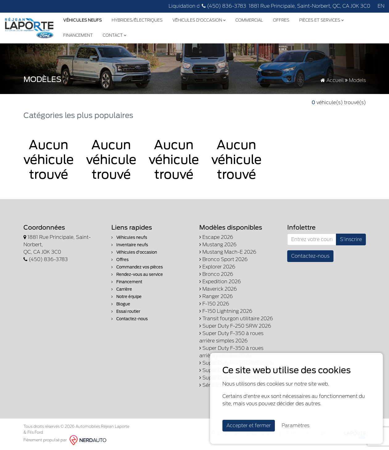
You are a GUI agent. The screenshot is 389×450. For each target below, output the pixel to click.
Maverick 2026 (218, 289)
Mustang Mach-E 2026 (227, 252)
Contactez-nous (129, 319)
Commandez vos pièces (137, 267)
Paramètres (295, 425)
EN (381, 6)
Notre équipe (126, 296)
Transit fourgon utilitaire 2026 (236, 318)
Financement (78, 35)
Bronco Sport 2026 (223, 259)
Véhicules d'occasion (199, 20)
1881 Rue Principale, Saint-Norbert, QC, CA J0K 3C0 (309, 6)
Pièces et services (321, 20)
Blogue (120, 304)
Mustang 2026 (218, 245)
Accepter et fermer (248, 425)
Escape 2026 (216, 237)
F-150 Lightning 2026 (225, 311)
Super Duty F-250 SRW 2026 (235, 326)
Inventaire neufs (129, 245)
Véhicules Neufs (82, 20)
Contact (114, 35)
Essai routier (125, 311)
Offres (281, 20)
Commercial (249, 20)
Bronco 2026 (216, 274)
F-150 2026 (214, 304)
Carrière (121, 289)
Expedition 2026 (220, 281)
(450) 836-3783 (224, 6)
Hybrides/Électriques (137, 20)
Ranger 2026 (216, 296)
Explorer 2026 (217, 267)
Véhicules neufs (129, 237)
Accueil (332, 80)
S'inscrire (351, 239)
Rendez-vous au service (137, 274)
